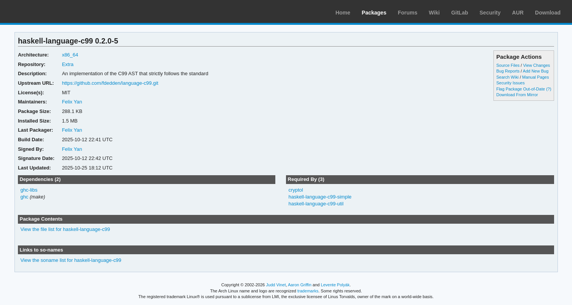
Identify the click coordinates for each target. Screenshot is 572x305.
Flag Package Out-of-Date (520, 89)
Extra (67, 64)
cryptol (295, 190)
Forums (407, 13)
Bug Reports (507, 71)
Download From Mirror (517, 94)
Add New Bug (535, 71)
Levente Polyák (335, 284)
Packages (374, 13)
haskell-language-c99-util (315, 204)
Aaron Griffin (300, 284)
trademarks (307, 291)
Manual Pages (535, 77)
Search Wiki (507, 77)
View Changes (536, 65)
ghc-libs (28, 190)
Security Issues (510, 83)
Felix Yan (72, 102)
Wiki (434, 13)
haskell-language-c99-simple (319, 197)
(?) (548, 89)
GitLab (459, 13)
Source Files (507, 65)
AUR (518, 13)
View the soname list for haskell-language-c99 (70, 260)
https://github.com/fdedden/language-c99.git (110, 83)
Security (490, 13)
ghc (24, 197)
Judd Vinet (276, 284)
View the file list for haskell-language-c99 (65, 229)
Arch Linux (42, 11)
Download (548, 13)
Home (343, 13)
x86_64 (70, 55)
